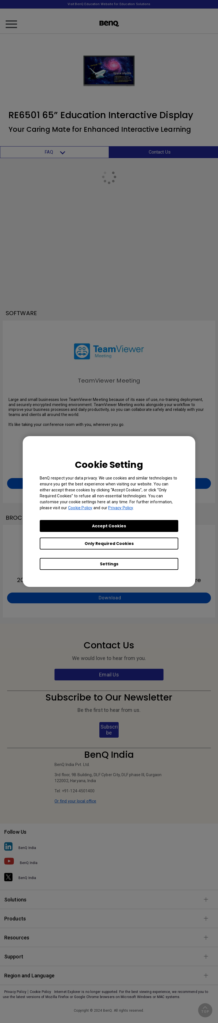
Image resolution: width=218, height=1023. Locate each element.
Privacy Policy (120, 508)
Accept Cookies (109, 526)
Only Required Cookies (109, 543)
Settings (109, 564)
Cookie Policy (80, 508)
